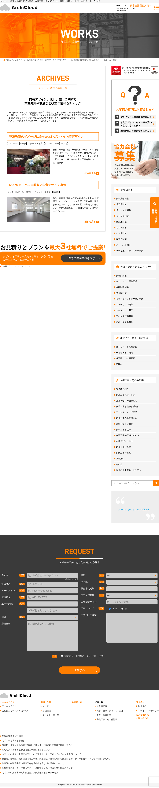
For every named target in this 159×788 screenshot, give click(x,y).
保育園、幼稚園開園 (125, 358)
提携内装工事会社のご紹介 (128, 470)
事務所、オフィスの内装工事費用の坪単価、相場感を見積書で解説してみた (37, 745)
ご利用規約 (5, 266)
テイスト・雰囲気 (50, 715)
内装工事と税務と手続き (127, 406)
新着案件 (120, 459)
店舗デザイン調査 (124, 424)
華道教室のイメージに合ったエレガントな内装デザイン (46, 136)
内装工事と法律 (123, 430)
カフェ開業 (121, 227)
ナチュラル (37, 192)
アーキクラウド (7, 702)
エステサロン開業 (124, 304)
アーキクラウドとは (11, 706)
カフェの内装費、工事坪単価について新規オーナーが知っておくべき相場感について (41, 754)
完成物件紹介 (122, 389)
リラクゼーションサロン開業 (129, 299)
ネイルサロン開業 (124, 310)
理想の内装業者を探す (81, 258)
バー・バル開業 (123, 245)
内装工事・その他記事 (107, 719)
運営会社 (140, 702)
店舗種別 (46, 710)
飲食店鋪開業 (122, 199)
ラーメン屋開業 (123, 210)
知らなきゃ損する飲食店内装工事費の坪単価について (27, 750)
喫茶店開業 (121, 239)
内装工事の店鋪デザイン (127, 435)
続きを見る (90, 173)
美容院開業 (121, 276)
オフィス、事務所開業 (126, 347)
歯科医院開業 (122, 287)
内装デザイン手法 (124, 441)
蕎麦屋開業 (121, 222)
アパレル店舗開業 (124, 316)
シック (23, 143)
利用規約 (80, 656)
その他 (119, 464)
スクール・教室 (35, 143)
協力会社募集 (142, 715)
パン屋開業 (121, 233)
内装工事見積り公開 (125, 395)
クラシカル (12, 143)
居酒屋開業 (121, 204)
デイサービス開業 (124, 353)
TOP (36, 60)
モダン (48, 192)
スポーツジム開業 (124, 322)
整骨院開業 (121, 293)
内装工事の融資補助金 (126, 418)
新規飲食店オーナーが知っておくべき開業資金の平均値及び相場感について (37, 768)
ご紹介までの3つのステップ (15, 710)
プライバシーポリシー (23, 266)
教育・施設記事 (104, 715)
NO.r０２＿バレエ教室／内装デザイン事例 (37, 185)
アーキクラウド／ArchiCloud (133, 509)
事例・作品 (46, 702)
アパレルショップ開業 (126, 412)
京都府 (56, 192)
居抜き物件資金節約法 (126, 401)
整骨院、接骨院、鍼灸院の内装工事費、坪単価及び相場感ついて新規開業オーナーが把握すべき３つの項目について (56, 759)
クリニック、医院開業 (126, 281)
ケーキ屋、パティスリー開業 (129, 251)
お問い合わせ (142, 718)
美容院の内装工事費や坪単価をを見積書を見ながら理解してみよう (33, 763)
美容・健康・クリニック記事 (110, 710)
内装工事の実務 (123, 453)
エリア (45, 706)
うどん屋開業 (122, 216)
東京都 (64, 143)
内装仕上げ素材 (123, 447)
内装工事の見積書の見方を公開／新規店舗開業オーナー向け (30, 772)
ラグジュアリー (52, 143)
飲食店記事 (102, 706)
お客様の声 (77, 702)
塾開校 (119, 364)
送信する (79, 670)
